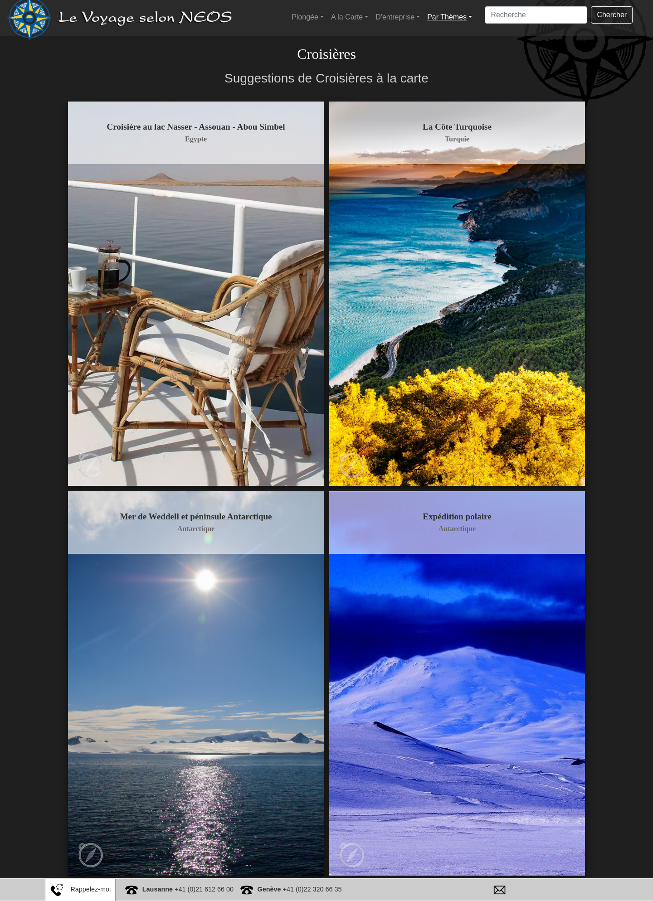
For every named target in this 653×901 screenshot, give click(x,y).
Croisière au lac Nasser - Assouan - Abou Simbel (199, 126)
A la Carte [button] (347, 17)
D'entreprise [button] (394, 17)
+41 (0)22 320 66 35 (300, 889)
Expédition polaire (453, 505)
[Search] (536, 15)
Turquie (453, 139)
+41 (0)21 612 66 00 (188, 889)
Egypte (199, 139)
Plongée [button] (305, 17)
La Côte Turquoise (453, 126)
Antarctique (199, 518)
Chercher (612, 15)
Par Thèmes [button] (447, 17)
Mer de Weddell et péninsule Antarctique (199, 505)
